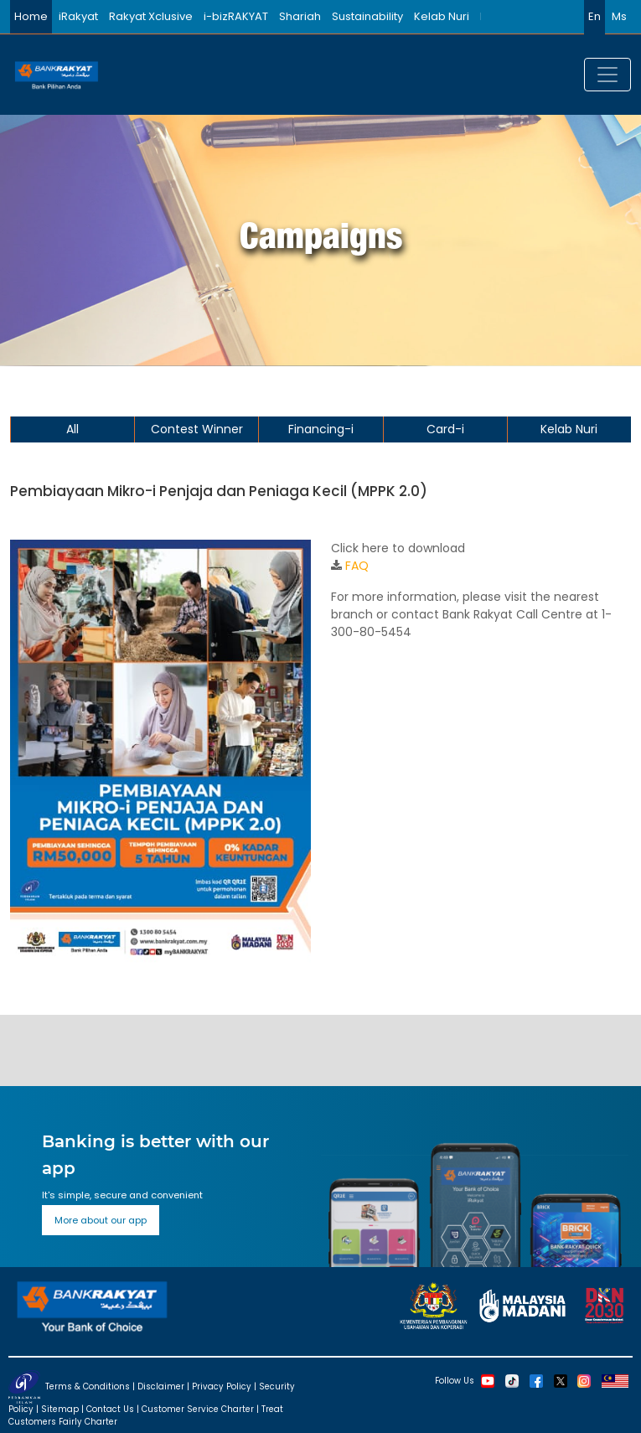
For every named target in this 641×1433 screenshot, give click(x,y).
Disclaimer (160, 1386)
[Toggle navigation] (607, 74)
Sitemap (60, 1409)
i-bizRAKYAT (236, 16)
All (72, 429)
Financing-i (321, 429)
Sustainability (367, 16)
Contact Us (110, 1409)
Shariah (300, 16)
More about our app (100, 1220)
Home (31, 16)
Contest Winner (197, 429)
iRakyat (78, 16)
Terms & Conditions (87, 1386)
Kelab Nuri (441, 16)
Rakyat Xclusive (151, 16)
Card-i (445, 429)
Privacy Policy (221, 1386)
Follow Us (454, 1380)
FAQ (357, 565)
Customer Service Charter (198, 1409)
